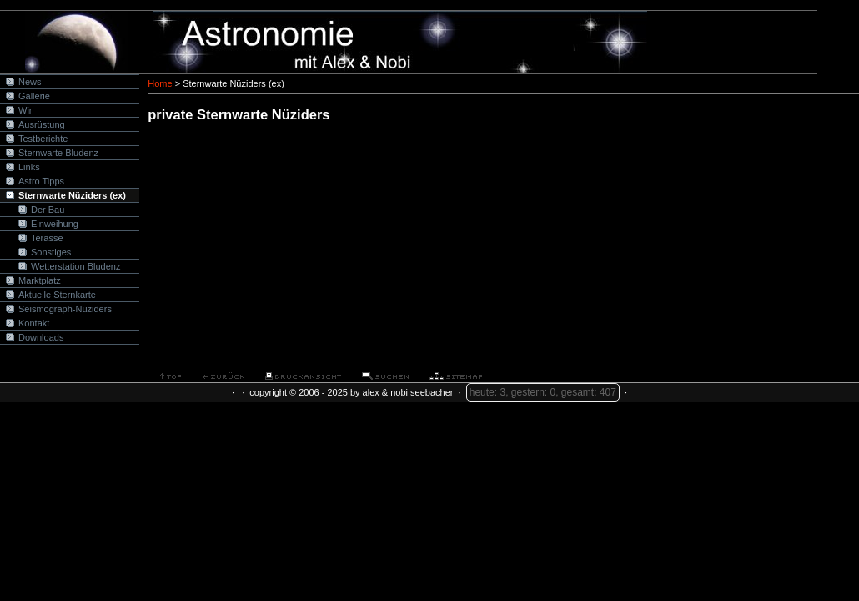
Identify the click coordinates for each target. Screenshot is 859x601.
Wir (25, 110)
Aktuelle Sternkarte (57, 295)
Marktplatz (39, 280)
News (30, 82)
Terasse (47, 238)
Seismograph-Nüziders (65, 309)
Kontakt (33, 323)
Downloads (40, 337)
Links (29, 167)
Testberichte (43, 139)
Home (160, 83)
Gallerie (34, 96)
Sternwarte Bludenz (58, 153)
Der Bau (47, 210)
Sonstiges (51, 252)
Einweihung (54, 224)
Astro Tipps (41, 181)
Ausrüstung (41, 124)
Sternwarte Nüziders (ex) (72, 195)
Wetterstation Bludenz (75, 266)
